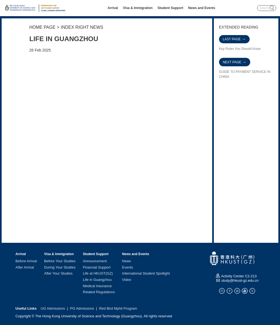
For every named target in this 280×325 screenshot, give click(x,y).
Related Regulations (99, 292)
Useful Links (26, 308)
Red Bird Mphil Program (118, 308)
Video (126, 280)
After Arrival (25, 267)
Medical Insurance (97, 286)
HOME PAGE (42, 27)
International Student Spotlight (146, 273)
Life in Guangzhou (97, 280)
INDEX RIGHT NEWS (82, 27)
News (126, 261)
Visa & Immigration (138, 8)
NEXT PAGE (235, 62)
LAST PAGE (234, 39)
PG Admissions (82, 308)
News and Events (201, 8)
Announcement (95, 261)
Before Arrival (26, 261)
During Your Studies (59, 267)
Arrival (112, 8)
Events (127, 267)
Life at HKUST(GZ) (98, 273)
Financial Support (96, 267)
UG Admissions (53, 308)
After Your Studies (58, 273)
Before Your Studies (59, 261)
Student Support (170, 8)
